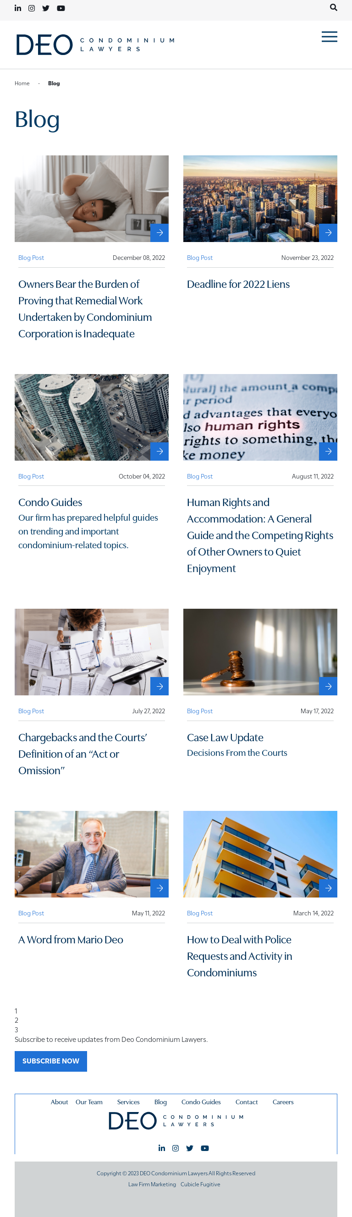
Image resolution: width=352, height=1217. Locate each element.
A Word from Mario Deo (70, 938)
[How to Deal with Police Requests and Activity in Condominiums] (328, 888)
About (59, 1101)
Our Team (89, 1101)
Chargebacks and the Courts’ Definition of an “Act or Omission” (83, 753)
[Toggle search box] (333, 7)
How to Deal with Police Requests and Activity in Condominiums (239, 955)
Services (128, 1101)
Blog (160, 1101)
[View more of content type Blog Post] (31, 257)
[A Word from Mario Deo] (159, 888)
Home (22, 82)
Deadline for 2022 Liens (238, 283)
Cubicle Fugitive (200, 1183)
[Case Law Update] (328, 686)
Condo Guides (201, 1101)
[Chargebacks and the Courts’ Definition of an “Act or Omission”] (159, 686)
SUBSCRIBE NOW (50, 1060)
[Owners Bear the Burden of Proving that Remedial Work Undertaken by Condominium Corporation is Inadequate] (159, 233)
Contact (247, 1101)
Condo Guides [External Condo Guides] (50, 501)
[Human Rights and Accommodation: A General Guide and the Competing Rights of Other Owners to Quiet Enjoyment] (328, 451)
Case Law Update (225, 736)
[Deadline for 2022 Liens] (328, 233)
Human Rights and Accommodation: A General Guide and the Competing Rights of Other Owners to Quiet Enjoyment (260, 534)
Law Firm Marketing (152, 1183)
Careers (283, 1101)
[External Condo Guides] (159, 451)
